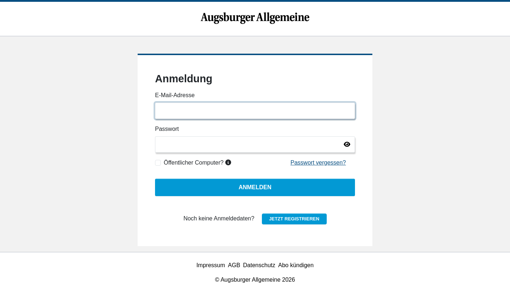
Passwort (167, 129)
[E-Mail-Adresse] (255, 111)
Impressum (210, 265)
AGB (234, 265)
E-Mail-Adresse (175, 95)
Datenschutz (259, 265)
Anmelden (255, 187)
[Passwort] (255, 144)
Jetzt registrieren (294, 218)
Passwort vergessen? (318, 163)
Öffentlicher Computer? (197, 163)
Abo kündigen (296, 265)
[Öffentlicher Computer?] (158, 163)
